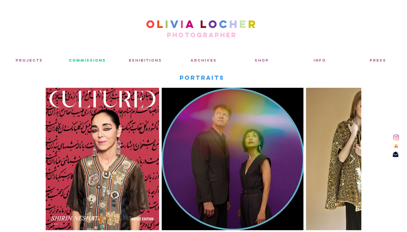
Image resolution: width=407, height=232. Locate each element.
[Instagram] (396, 137)
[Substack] (396, 146)
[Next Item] (352, 159)
